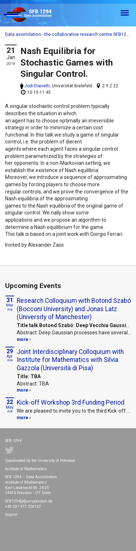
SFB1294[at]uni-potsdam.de (28, 501)
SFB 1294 (34, 15)
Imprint (11, 514)
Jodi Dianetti (37, 85)
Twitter (9, 450)
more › (24, 339)
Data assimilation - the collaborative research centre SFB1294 (68, 34)
